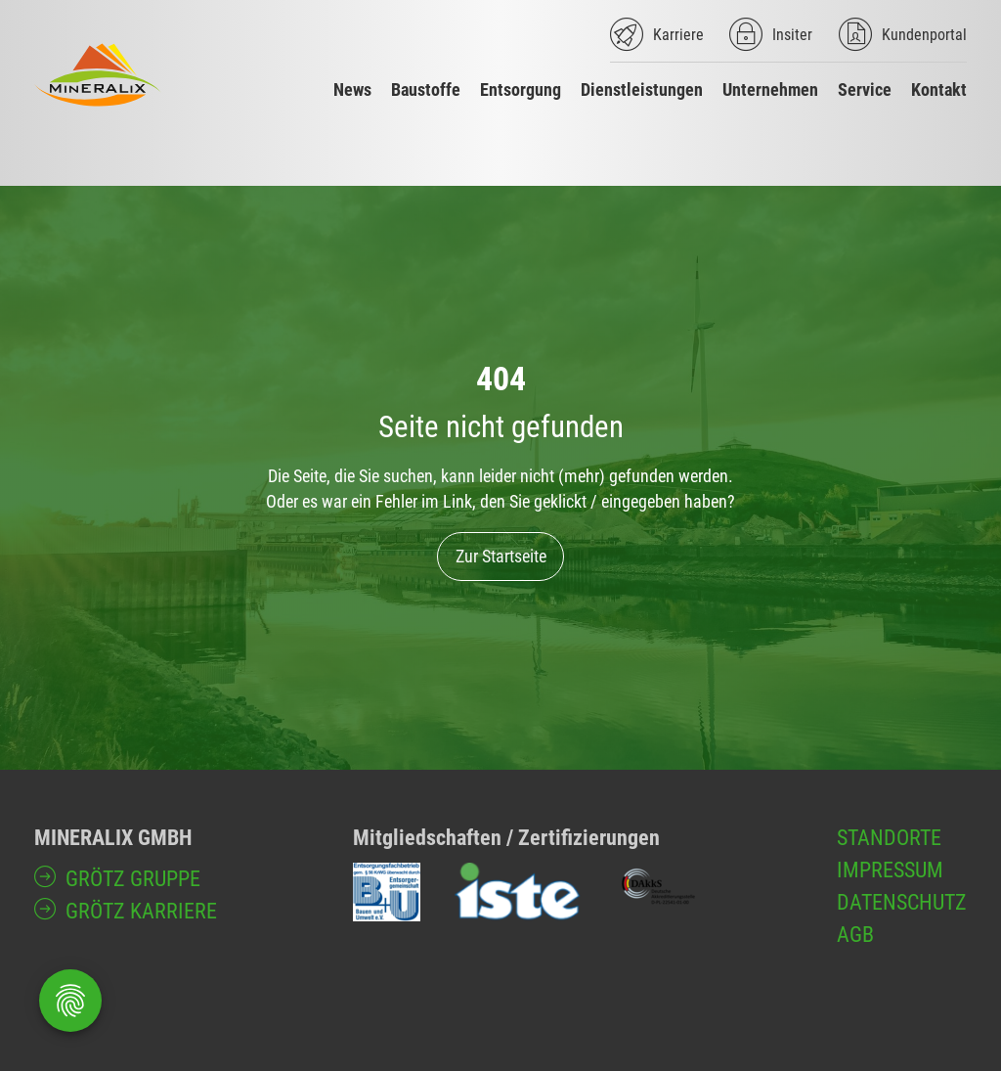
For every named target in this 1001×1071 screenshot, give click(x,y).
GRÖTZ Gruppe (132, 879)
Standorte (889, 838)
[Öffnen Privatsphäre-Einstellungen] (70, 1000)
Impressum (890, 870)
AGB (855, 934)
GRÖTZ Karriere (141, 911)
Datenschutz (902, 902)
